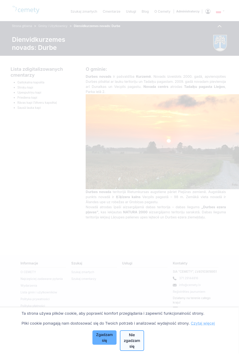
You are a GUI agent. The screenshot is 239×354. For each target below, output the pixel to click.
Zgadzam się (104, 337)
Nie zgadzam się (132, 341)
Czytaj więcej (203, 323)
